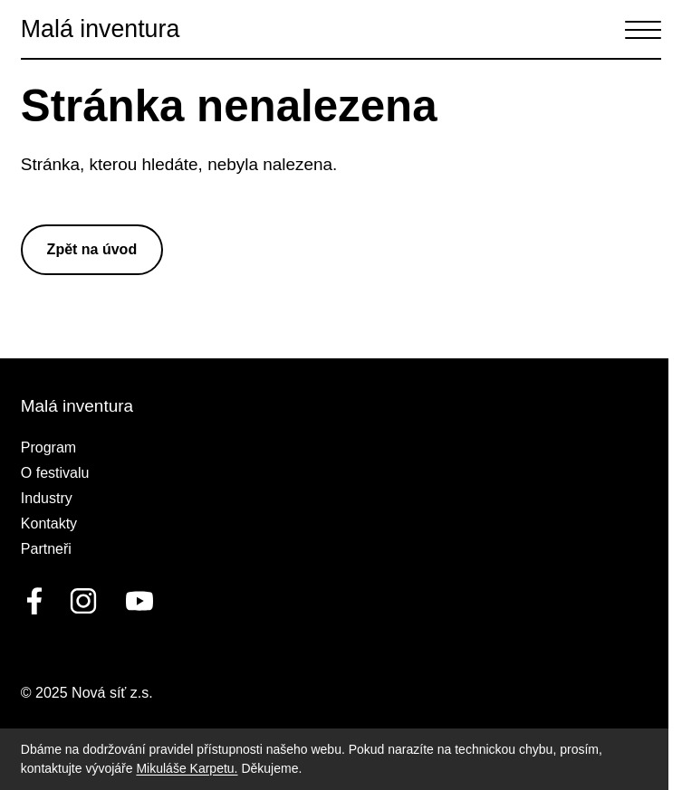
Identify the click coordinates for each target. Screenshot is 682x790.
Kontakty (49, 523)
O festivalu (55, 473)
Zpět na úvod (92, 249)
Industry (46, 498)
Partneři (46, 549)
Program (48, 447)
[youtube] (136, 600)
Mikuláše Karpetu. (186, 768)
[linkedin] (83, 600)
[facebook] (34, 600)
